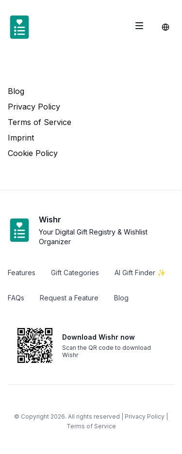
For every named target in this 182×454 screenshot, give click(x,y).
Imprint (21, 137)
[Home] (19, 27)
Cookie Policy (33, 153)
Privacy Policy (34, 106)
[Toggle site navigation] (139, 25)
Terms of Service (39, 122)
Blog (16, 91)
